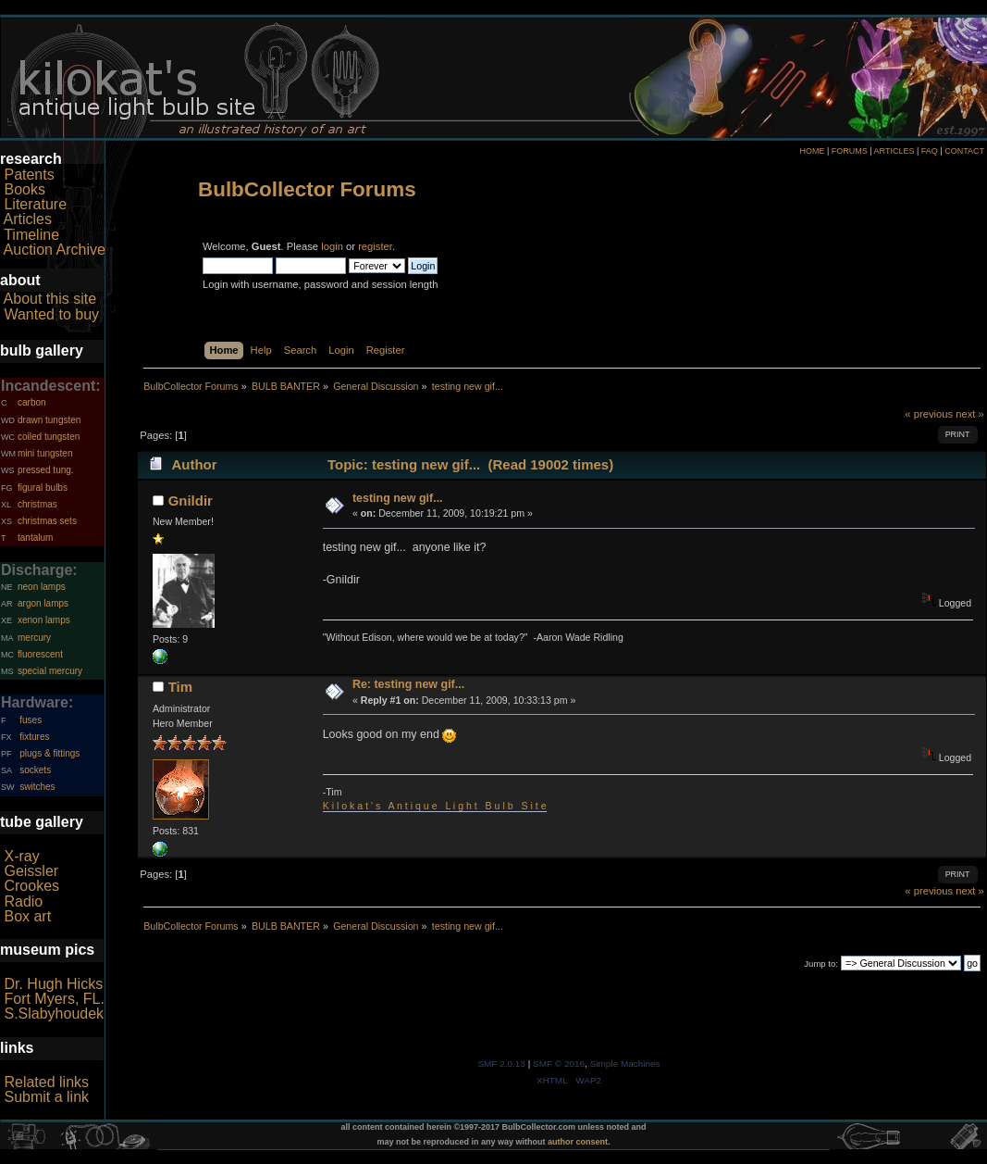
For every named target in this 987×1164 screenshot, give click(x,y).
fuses (30, 720)
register (375, 246)
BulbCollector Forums (307, 189)
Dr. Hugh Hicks (53, 984)
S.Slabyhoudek (54, 1013)
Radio (23, 901)
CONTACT (964, 151)
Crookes (31, 886)
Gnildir (190, 500)
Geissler (31, 871)
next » (970, 413)
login (332, 246)
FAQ (929, 151)
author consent (578, 1141)
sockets (35, 770)
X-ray (21, 856)
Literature (35, 204)
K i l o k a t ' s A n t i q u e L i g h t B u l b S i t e (435, 805)
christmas (37, 504)
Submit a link (46, 1097)
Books (24, 189)
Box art (27, 916)
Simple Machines (625, 1063)
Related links (46, 1082)
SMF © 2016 (559, 1063)
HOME (811, 151)
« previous (929, 413)
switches (37, 787)
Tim (180, 687)
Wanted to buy (51, 314)
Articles (28, 219)
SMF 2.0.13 (501, 1063)
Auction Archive (54, 249)
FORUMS (850, 151)
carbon (32, 402)
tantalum (35, 537)
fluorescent (40, 654)
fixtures (34, 737)
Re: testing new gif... (408, 684)
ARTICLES (894, 151)
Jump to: (821, 963)
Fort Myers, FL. (54, 999)
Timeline (31, 235)
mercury (34, 637)
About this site (50, 299)
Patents (29, 174)
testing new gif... (397, 498)
